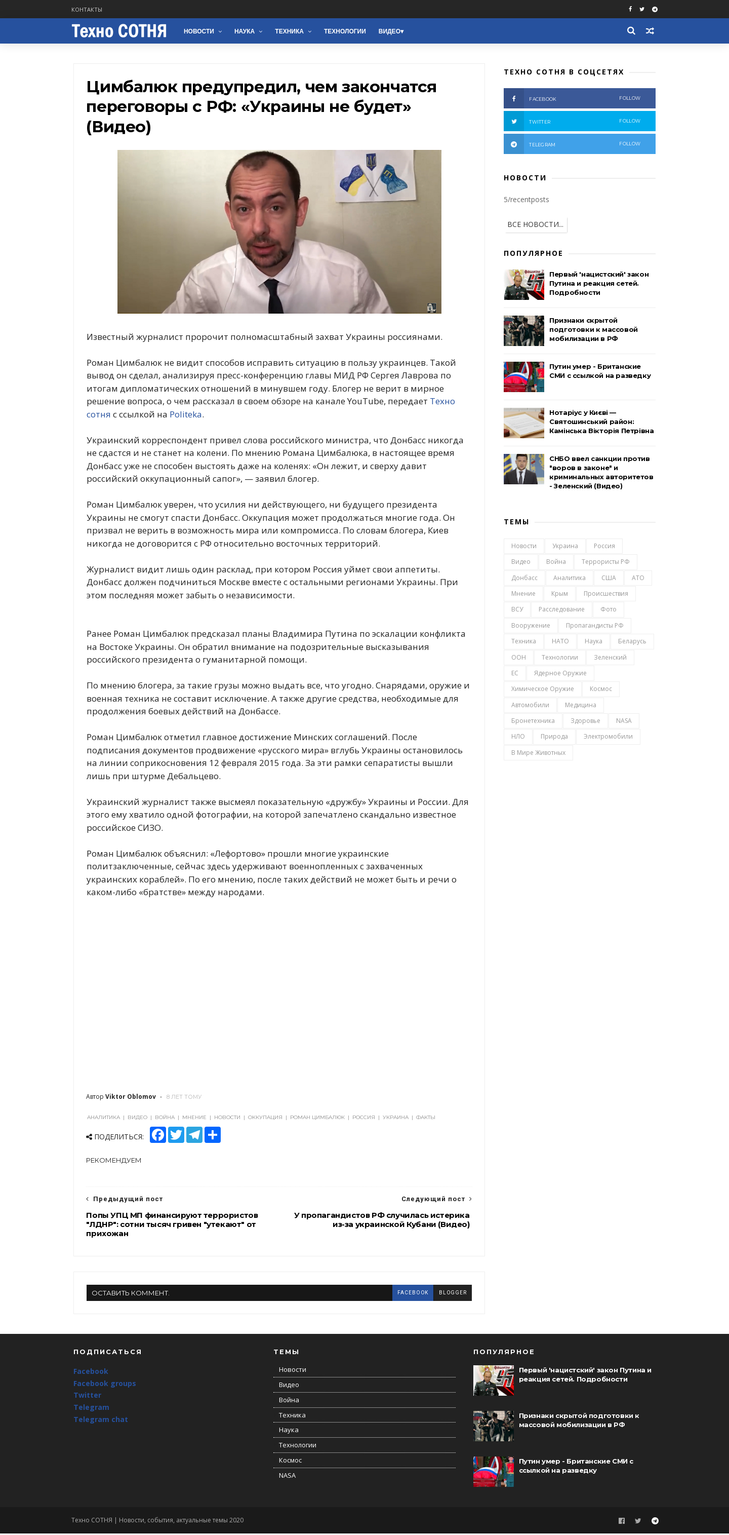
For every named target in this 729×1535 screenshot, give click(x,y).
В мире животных (538, 753)
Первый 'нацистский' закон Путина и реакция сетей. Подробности (599, 284)
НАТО (560, 641)
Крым (559, 594)
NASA (624, 721)
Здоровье (585, 721)
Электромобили (608, 737)
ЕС (514, 673)
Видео (391, 31)
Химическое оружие (542, 689)
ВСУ (517, 609)
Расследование (562, 609)
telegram (572, 144)
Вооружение (530, 626)
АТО (638, 578)
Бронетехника (533, 721)
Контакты (88, 9)
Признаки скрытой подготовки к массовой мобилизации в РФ (593, 330)
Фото (608, 609)
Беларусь (632, 641)
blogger (446, 1293)
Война (556, 562)
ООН (518, 657)
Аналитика (569, 578)
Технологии (347, 31)
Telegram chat (100, 1421)
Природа (554, 737)
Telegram (91, 1409)
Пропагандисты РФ (595, 626)
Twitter (87, 1397)
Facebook (90, 1372)
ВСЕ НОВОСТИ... (535, 224)
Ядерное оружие (560, 673)
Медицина (580, 705)
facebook (406, 1293)
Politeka (186, 415)
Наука (246, 31)
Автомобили (530, 705)
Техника (291, 31)
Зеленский (610, 657)
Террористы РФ (606, 562)
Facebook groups (104, 1385)
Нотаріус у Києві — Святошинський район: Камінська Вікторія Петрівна (601, 422)
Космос (601, 689)
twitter (572, 121)
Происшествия (606, 594)
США (608, 578)
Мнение (523, 594)
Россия (604, 546)
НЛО (518, 737)
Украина (565, 546)
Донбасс (524, 578)
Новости (201, 31)
